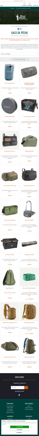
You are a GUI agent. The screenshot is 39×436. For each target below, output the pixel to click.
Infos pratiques (29, 403)
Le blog (29, 418)
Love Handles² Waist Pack (9, 185)
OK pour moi (19, 426)
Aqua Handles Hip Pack (9, 220)
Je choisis (19, 429)
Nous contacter (10, 410)
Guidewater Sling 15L (29, 357)
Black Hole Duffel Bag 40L (29, 288)
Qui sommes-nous (10, 406)
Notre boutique (10, 407)
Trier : (12, 59)
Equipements (18, 26)
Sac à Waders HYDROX (29, 116)
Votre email (13, 387)
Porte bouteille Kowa (10, 83)
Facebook (18, 29)
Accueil (13, 26)
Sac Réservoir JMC (9, 254)
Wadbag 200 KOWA (10, 116)
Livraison (29, 406)
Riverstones (10, 403)
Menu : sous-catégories (6, 54)
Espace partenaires (10, 412)
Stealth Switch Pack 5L (29, 185)
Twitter (21, 29)
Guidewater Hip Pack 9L (10, 357)
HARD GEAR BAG (29, 151)
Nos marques (10, 409)
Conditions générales (29, 409)
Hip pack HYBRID (29, 220)
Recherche (24, 5)
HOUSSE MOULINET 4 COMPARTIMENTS (29, 84)
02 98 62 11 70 (22, 0)
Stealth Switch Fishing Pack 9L (9, 322)
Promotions (10, 418)
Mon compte (29, 5)
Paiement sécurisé (29, 407)
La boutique (10, 416)
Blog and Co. (29, 416)
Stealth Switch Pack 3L (9, 151)
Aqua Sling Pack (10, 288)
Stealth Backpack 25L (29, 322)
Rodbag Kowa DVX (29, 254)
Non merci (19, 432)
